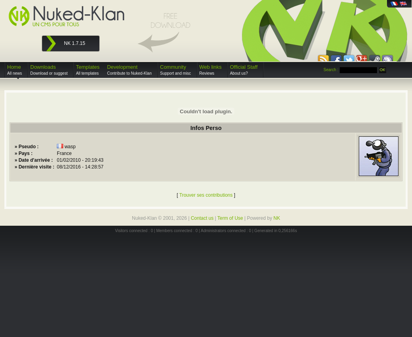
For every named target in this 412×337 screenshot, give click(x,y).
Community (175, 70)
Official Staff (244, 70)
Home (14, 70)
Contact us (202, 218)
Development (129, 70)
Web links (210, 70)
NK (276, 218)
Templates (87, 70)
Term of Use (230, 218)
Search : (330, 70)
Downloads (49, 70)
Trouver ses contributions (205, 195)
